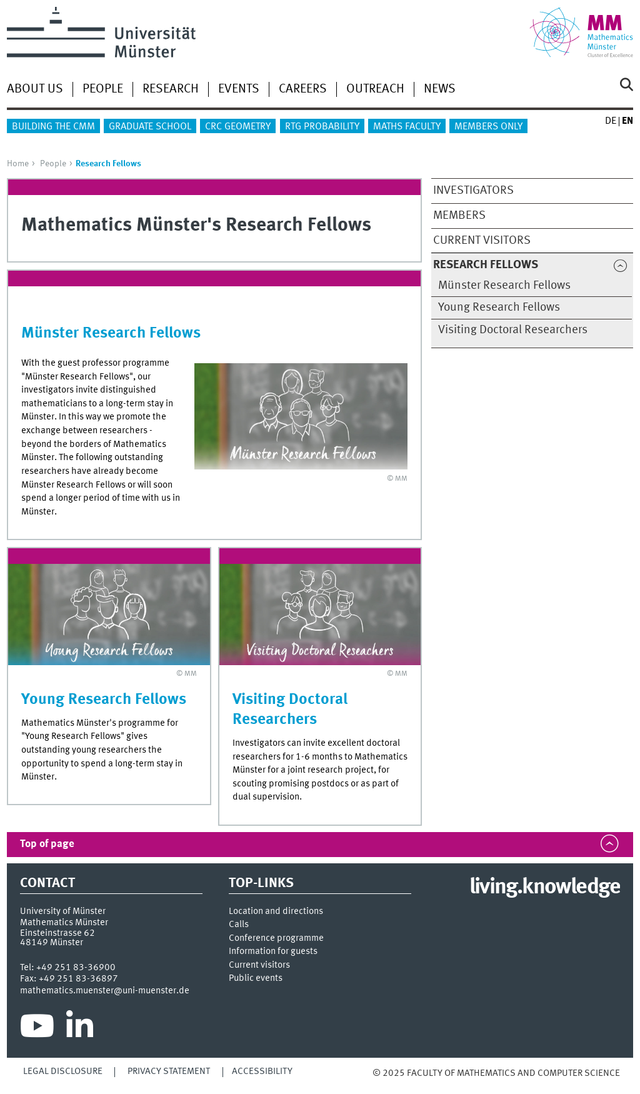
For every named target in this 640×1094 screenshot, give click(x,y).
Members (459, 215)
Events (238, 89)
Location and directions (276, 911)
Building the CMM (53, 127)
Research (170, 89)
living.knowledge (544, 887)
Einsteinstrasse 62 (57, 933)
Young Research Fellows (499, 307)
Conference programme (276, 938)
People (102, 89)
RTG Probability (322, 127)
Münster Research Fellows (504, 285)
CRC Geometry (238, 127)
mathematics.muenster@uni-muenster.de (104, 991)
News (440, 89)
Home (18, 163)
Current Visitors (482, 240)
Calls (239, 925)
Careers (303, 89)
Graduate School (150, 127)
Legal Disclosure (62, 1071)
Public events (255, 978)
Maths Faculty (407, 127)
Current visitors (259, 965)
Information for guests (273, 951)
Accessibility (262, 1071)
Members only (488, 127)
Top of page (47, 844)
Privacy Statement (169, 1071)
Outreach (375, 89)
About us (35, 89)
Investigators (473, 190)
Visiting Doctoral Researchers (513, 330)
